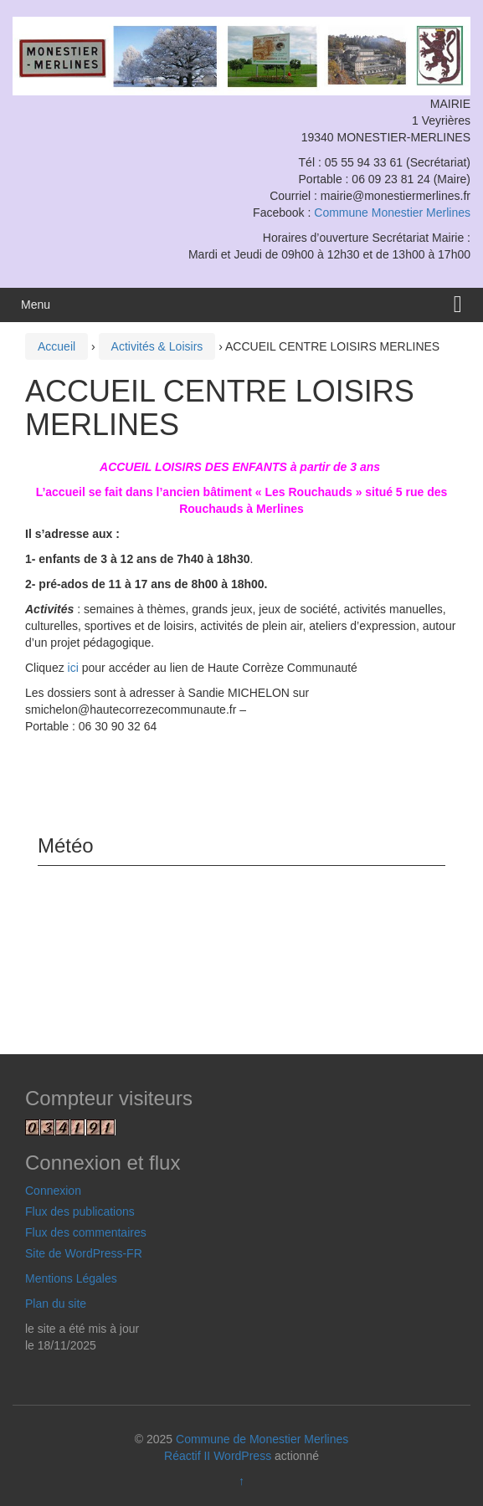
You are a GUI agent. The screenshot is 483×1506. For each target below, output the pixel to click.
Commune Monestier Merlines (392, 212)
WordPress (242, 1455)
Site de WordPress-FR (83, 1253)
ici (73, 667)
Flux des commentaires (85, 1232)
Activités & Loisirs (157, 346)
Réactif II (187, 1455)
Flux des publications (80, 1211)
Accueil (56, 346)
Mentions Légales (71, 1278)
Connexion (53, 1190)
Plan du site (55, 1303)
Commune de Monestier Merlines (262, 1439)
